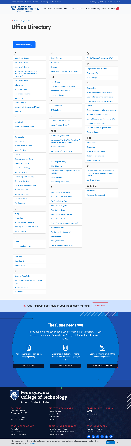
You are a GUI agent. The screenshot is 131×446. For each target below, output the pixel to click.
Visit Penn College (93, 180)
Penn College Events (94, 432)
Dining (17, 214)
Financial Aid (19, 261)
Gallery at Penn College (23, 276)
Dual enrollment (20, 231)
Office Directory (56, 166)
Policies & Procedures (18, 435)
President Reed (56, 236)
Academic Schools (21, 81)
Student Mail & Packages (96, 123)
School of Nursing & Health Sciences (100, 101)
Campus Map (19, 141)
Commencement (21, 172)
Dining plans (19, 218)
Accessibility (15, 429)
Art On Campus (20, 103)
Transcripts (91, 147)
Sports (89, 106)
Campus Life (19, 137)
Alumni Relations (21, 89)
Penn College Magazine (59, 206)
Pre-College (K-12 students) (61, 232)
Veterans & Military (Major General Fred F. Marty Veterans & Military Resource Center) (101, 173)
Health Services (56, 58)
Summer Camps (93, 132)
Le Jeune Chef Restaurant (60, 121)
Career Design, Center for (24, 146)
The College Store (22, 168)
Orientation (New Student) (60, 182)
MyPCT (89, 411)
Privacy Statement (57, 241)
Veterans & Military (58, 147)
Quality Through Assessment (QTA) (100, 58)
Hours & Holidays (55, 411)
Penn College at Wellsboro (60, 192)
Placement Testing (58, 228)
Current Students (17, 2)
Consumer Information (56, 435)
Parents (28, 2)
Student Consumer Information (98, 114)
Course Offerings (21, 199)
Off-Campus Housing (58, 162)
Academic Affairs (21, 63)
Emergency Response (23, 246)
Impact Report (56, 82)
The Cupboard (20, 203)
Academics (48, 9)
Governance (19, 292)
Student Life (73, 9)
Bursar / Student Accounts (24, 126)
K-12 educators (56, 106)
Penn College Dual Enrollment (61, 197)
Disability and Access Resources (26, 227)
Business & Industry (93, 9)
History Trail (55, 63)
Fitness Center (20, 265)
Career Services (20, 150)
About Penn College (22, 58)
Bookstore (19, 122)
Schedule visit (65, 366)
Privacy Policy (32, 443)
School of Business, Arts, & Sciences (100, 92)
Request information (102, 366)
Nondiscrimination (17, 432)
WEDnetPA (91, 191)
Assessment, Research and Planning (28, 107)
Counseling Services (22, 194)
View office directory (24, 44)
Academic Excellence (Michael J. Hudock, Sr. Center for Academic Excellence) (26, 73)
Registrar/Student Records (97, 69)
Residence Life (92, 73)
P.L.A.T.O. (90, 420)
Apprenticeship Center (23, 94)
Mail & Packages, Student (60, 136)
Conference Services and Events (26, 185)
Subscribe (100, 306)
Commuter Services (22, 181)
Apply (94, 2)
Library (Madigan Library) (60, 125)
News (104, 9)
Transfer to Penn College (96, 151)
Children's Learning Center (24, 159)
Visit (101, 2)
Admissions (19, 85)
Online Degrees (56, 177)
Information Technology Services (63, 86)
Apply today (28, 366)
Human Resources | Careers (58, 429)
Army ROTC (19, 98)
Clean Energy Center (22, 163)
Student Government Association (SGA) (101, 119)
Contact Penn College (22, 190)
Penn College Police (58, 219)
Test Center (91, 143)
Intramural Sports (57, 95)
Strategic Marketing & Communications (101, 110)
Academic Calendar (22, 67)
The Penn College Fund (59, 201)
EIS (88, 417)
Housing (54, 67)
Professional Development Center (63, 245)
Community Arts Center (24, 177)
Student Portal (92, 414)
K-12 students (56, 110)
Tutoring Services (93, 160)
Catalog (17, 155)
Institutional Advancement (60, 91)
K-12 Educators (56, 2)
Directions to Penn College (24, 222)
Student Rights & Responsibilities (99, 128)
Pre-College (44, 2)
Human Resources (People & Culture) (64, 71)
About (81, 9)
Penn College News (21, 20)
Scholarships (91, 88)
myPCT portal (61, 151)
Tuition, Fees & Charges (95, 156)
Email (17, 242)
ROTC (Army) (92, 77)
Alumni (35, 2)
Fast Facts (18, 257)
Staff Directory (54, 417)
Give (118, 2)
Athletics (111, 9)
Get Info (110, 2)
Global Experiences (21, 287)
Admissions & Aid (60, 9)
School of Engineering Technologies (100, 97)
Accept (110, 442)
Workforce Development (96, 195)
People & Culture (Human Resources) (64, 223)
